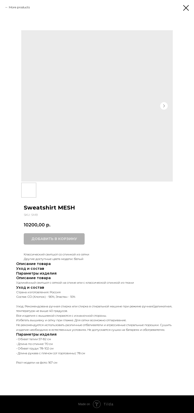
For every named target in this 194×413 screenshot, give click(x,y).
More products (19, 7)
